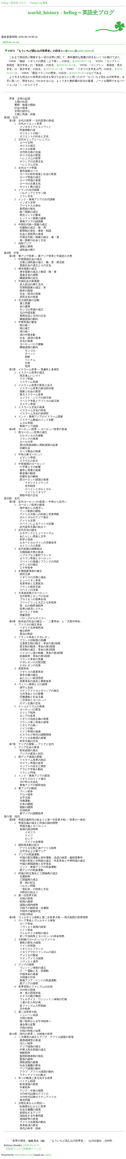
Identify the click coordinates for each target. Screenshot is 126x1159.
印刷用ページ (31, 1148)
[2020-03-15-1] (31, 1145)
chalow (48, 1154)
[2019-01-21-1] (53, 69)
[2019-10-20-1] (79, 73)
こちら (21, 84)
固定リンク (14, 1148)
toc (63, 50)
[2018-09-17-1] (82, 61)
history (71, 50)
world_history (85, 50)
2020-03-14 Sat (11, 42)
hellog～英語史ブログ (13, 2)
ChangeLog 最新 (39, 2)
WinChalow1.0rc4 (24, 1154)
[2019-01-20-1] (66, 65)
